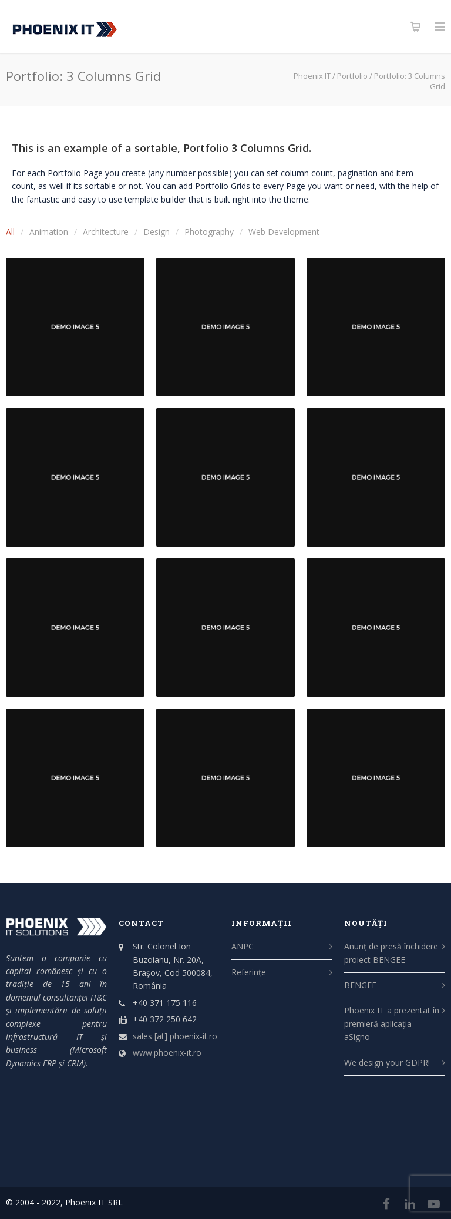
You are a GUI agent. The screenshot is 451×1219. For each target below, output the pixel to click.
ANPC (242, 946)
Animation (48, 231)
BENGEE (360, 985)
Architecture (106, 231)
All (10, 231)
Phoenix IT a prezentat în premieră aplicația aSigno (391, 1023)
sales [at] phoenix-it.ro (175, 1036)
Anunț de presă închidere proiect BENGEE (391, 953)
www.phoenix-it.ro (167, 1052)
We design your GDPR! (387, 1062)
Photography (209, 231)
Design (156, 231)
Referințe (248, 972)
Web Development (283, 231)
